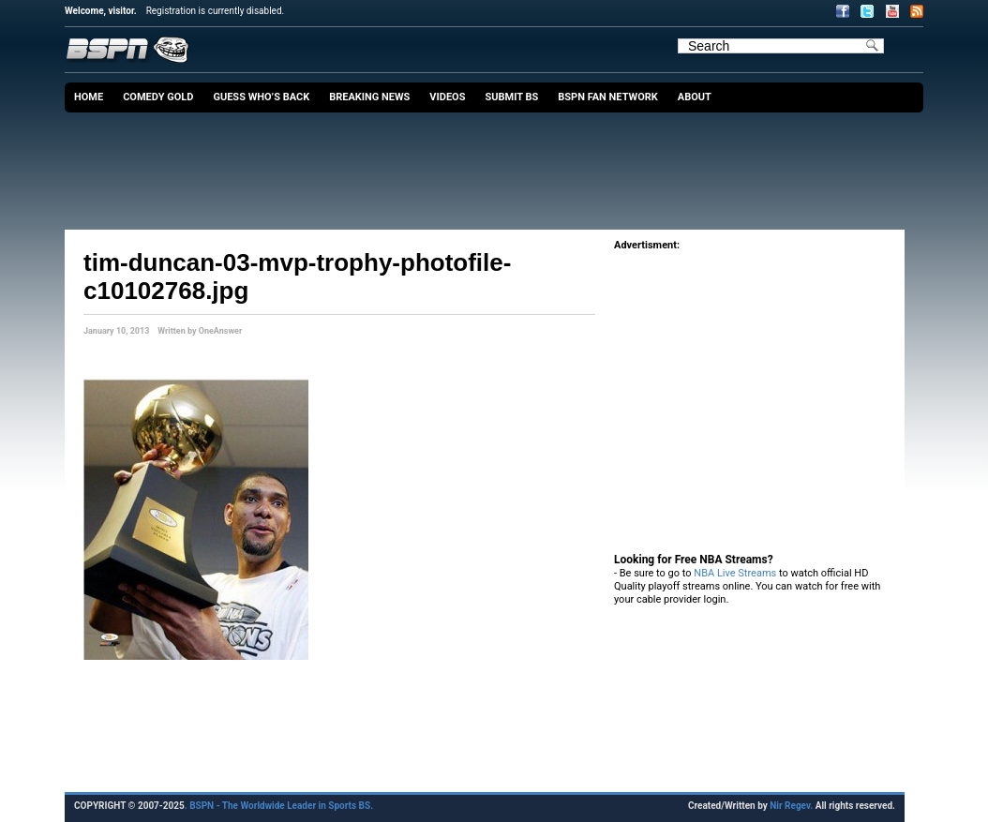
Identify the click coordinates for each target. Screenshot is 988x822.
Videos (447, 97)
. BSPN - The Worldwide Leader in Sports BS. (279, 805)
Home (88, 97)
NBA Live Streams (735, 573)
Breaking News (369, 97)
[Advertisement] (498, 164)
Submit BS (511, 97)
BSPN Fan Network (608, 97)
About (694, 97)
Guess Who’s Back (261, 97)
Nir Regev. (792, 805)
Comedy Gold (158, 97)
